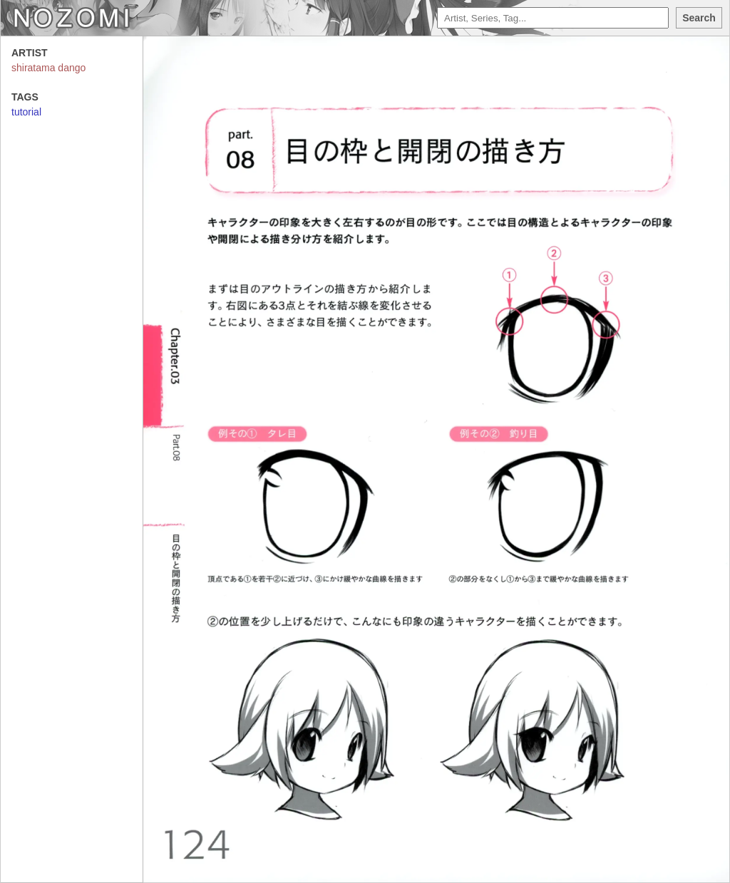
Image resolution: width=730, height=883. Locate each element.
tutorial (26, 112)
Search (699, 18)
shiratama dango (48, 67)
